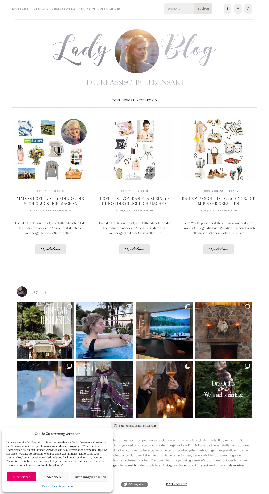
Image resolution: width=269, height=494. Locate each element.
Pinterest (201, 465)
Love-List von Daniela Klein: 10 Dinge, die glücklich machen (134, 201)
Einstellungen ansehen (89, 477)
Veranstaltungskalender (99, 8)
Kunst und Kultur (50, 191)
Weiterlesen (50, 249)
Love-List (131, 465)
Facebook (186, 465)
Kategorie (20, 8)
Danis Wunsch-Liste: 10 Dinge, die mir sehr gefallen (218, 201)
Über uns (41, 8)
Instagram (170, 465)
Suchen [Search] (203, 9)
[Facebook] (227, 9)
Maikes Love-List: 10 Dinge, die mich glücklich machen (50, 201)
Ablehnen (54, 477)
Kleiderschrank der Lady (219, 191)
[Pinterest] (248, 9)
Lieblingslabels (64, 8)
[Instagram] (238, 9)
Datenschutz (49, 486)
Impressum (66, 486)
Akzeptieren (21, 477)
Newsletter (236, 465)
